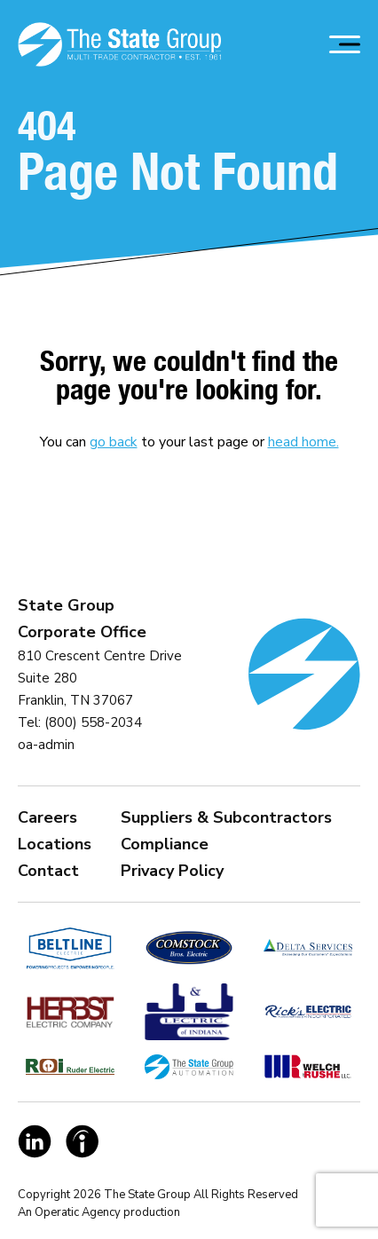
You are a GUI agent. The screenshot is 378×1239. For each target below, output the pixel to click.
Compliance (165, 844)
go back (114, 442)
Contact (48, 870)
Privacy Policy (172, 870)
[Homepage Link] (119, 44)
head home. (303, 442)
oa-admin (46, 745)
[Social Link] (34, 1141)
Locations (54, 844)
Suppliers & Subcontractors (226, 817)
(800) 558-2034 (93, 722)
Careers (47, 817)
